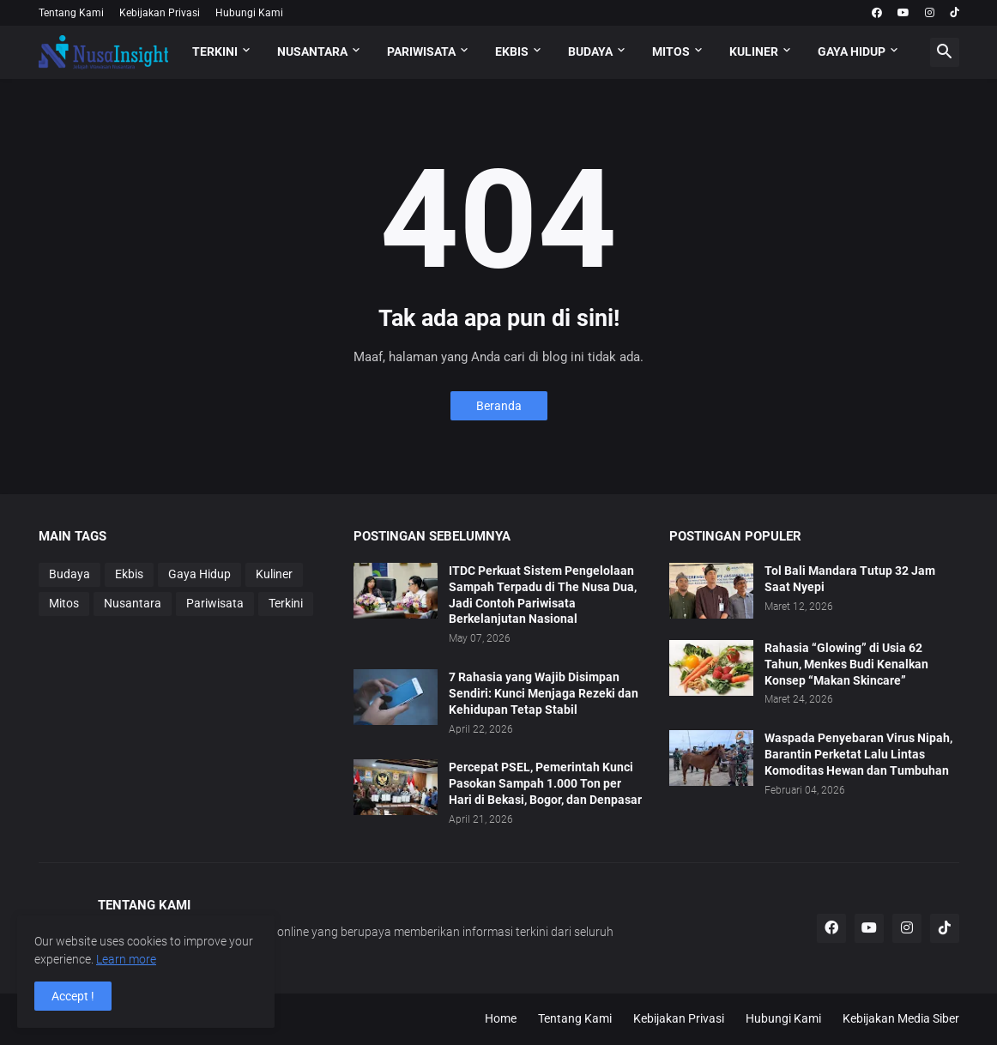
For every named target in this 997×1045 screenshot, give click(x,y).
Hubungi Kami (249, 13)
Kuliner (274, 574)
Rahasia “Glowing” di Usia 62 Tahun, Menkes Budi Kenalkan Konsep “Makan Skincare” (846, 664)
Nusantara (132, 603)
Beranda (499, 406)
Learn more (126, 959)
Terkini (286, 603)
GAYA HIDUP (851, 51)
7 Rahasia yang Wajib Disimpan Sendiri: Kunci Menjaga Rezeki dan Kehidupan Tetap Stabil (543, 693)
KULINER (753, 51)
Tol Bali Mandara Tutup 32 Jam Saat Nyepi (849, 579)
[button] (944, 52)
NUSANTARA (312, 51)
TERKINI (215, 51)
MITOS (671, 51)
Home (501, 1018)
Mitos (64, 603)
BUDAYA (590, 51)
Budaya (69, 574)
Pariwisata (215, 603)
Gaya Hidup (199, 574)
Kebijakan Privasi (159, 13)
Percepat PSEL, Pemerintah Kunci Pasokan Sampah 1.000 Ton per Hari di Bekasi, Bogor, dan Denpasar (545, 783)
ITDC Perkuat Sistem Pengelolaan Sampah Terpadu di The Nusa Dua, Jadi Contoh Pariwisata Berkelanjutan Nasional (543, 595)
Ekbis (129, 574)
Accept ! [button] (72, 996)
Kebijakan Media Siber (901, 1018)
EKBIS (512, 51)
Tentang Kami (71, 13)
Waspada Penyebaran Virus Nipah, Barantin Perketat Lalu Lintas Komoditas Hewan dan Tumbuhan (858, 754)
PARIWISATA (421, 51)
